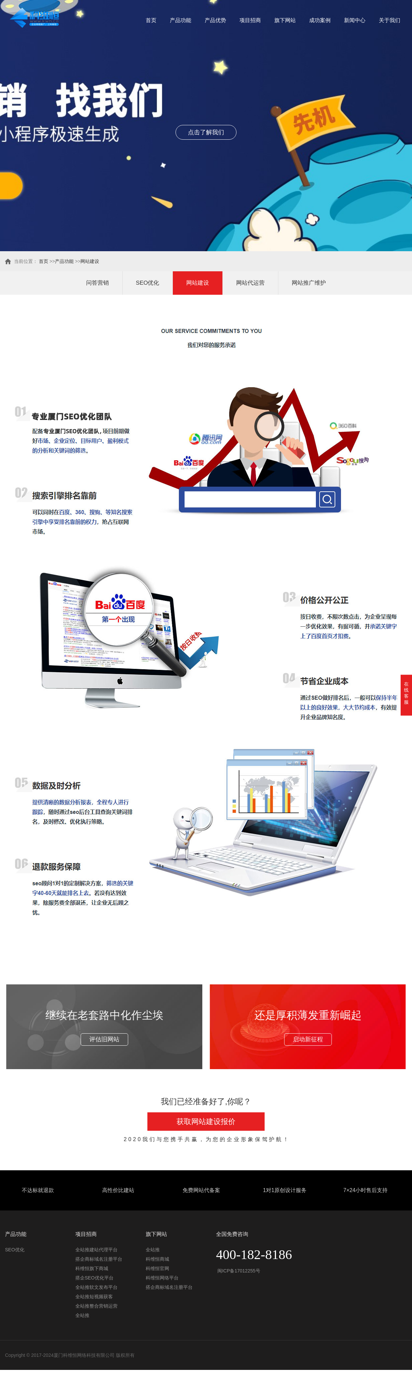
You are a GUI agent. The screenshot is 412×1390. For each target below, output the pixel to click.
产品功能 (180, 20)
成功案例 (320, 20)
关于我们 (389, 20)
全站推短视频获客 (94, 1296)
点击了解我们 (206, 132)
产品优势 (215, 20)
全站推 (82, 1315)
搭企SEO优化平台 (94, 1277)
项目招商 (250, 20)
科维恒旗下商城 (91, 1268)
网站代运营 (250, 283)
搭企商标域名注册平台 (98, 1259)
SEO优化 (147, 283)
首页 (151, 20)
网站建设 (89, 261)
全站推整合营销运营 (96, 1306)
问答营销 (97, 283)
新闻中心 (354, 20)
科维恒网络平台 (162, 1277)
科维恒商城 (157, 1259)
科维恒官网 (157, 1268)
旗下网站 (285, 20)
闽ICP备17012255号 (238, 1270)
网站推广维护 (309, 283)
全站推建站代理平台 (96, 1249)
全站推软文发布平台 (96, 1287)
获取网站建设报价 (206, 1121)
